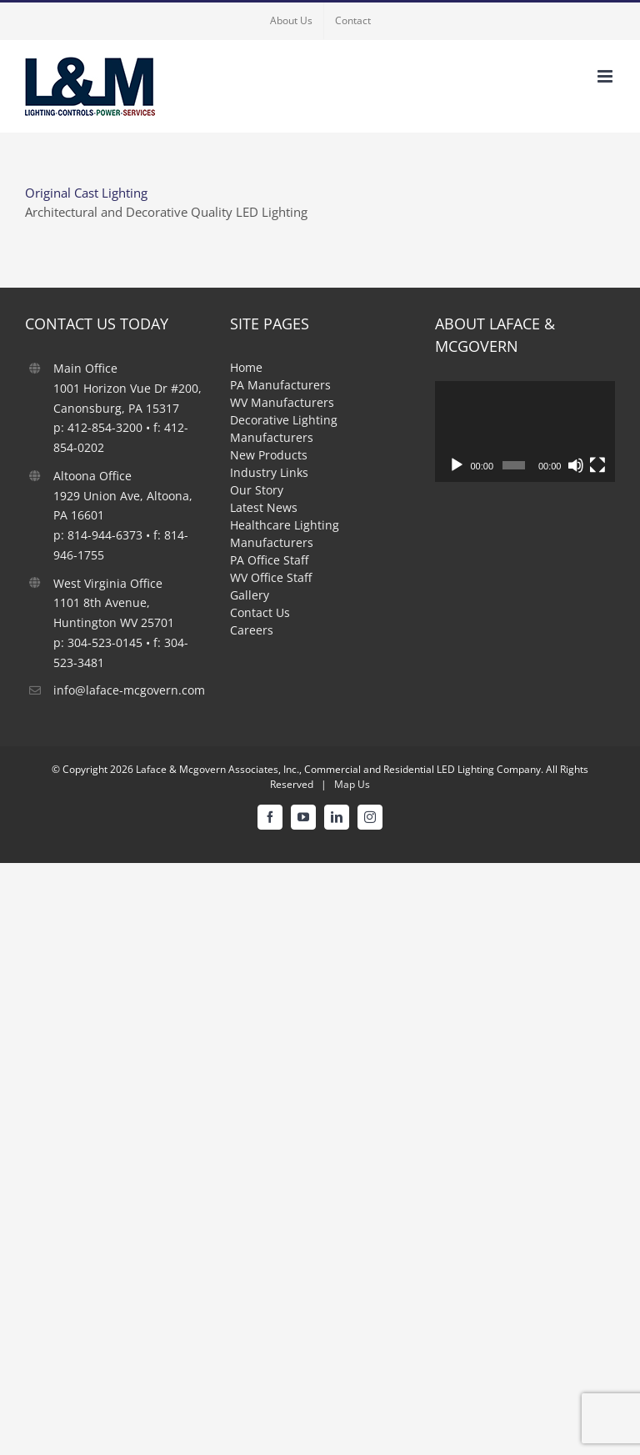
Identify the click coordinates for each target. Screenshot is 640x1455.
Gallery (249, 595)
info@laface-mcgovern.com (129, 690)
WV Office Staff (271, 577)
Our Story (256, 490)
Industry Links (269, 472)
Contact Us (260, 612)
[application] (525, 431)
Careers (251, 630)
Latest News (264, 507)
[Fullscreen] (597, 465)
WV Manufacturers (282, 402)
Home (246, 367)
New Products (269, 455)
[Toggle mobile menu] (606, 76)
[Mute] (576, 465)
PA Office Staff (269, 560)
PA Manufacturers (280, 385)
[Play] (456, 465)
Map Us (352, 784)
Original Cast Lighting (86, 192)
